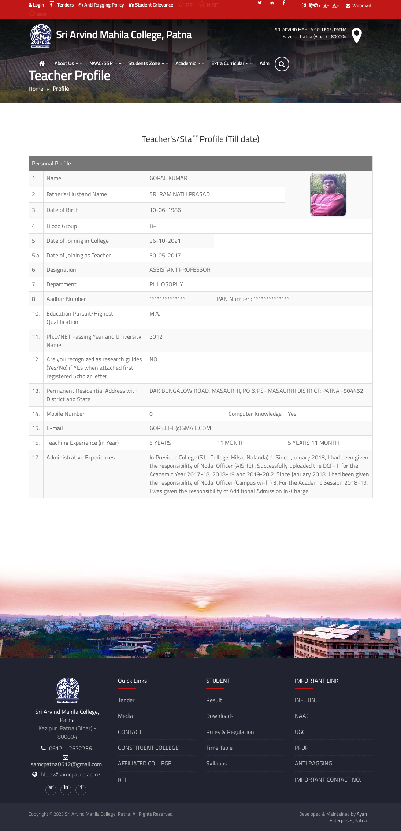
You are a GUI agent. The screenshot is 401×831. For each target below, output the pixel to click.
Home (36, 88)
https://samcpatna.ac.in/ (71, 774)
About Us (69, 63)
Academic (190, 63)
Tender (126, 700)
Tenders (61, 4)
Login (36, 4)
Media (125, 715)
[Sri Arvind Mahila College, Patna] (42, 34)
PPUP (301, 747)
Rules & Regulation (230, 731)
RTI (122, 779)
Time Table (219, 747)
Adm (265, 63)
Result (214, 700)
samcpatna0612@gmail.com (66, 764)
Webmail (358, 5)
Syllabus (216, 763)
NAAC (302, 715)
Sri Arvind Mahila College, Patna (310, 29)
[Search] (282, 64)
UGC (300, 731)
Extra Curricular (232, 63)
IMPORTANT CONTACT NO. (328, 779)
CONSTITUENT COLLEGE (148, 747)
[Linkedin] (271, 2)
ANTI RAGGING (313, 763)
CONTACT (130, 731)
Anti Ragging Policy (101, 4)
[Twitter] (259, 2)
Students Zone (148, 63)
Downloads (219, 715)
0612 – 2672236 (70, 748)
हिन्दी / (311, 5)
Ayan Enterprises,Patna (348, 817)
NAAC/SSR (105, 63)
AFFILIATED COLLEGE (144, 763)
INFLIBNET (308, 700)
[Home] (42, 63)
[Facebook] (283, 2)
